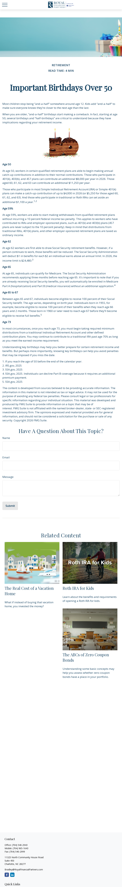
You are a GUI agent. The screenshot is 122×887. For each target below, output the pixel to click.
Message (8, 477)
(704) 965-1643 (20, 848)
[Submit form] (10, 506)
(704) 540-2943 (19, 844)
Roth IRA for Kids (78, 588)
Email (6, 457)
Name (6, 438)
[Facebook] (7, 875)
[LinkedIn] (12, 875)
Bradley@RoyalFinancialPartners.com (24, 869)
